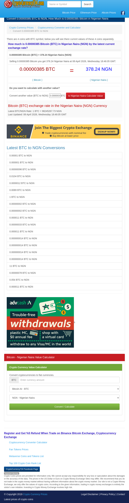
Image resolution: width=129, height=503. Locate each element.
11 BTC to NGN (17, 266)
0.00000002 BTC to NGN (22, 204)
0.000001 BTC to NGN (21, 162)
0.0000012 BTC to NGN (21, 183)
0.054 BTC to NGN (19, 279)
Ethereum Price (88, 12)
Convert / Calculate (64, 406)
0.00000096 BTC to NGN (22, 169)
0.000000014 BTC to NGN (23, 238)
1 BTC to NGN (17, 197)
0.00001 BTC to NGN (20, 155)
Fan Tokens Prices (18, 449)
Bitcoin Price (68, 12)
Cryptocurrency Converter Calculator (28, 442)
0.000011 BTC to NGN (21, 217)
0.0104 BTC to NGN (19, 176)
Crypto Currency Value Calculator (28, 367)
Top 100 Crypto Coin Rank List (25, 463)
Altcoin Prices (109, 12)
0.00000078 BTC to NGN (22, 273)
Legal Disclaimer (89, 494)
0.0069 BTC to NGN (19, 190)
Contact (121, 494)
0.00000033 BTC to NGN (22, 224)
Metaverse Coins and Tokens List (26, 456)
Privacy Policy (107, 494)
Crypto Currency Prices (35, 494)
